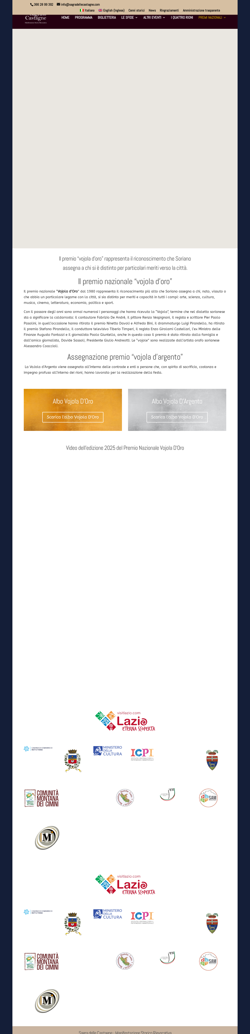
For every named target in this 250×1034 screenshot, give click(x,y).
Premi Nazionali (210, 18)
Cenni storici (136, 11)
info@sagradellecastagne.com (124, 987)
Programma (83, 18)
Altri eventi (152, 18)
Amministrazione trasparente (201, 11)
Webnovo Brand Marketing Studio (70, 1028)
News (152, 11)
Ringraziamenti (169, 11)
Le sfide (127, 18)
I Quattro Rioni (182, 18)
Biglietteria (107, 18)
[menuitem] (87, 12)
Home (65, 18)
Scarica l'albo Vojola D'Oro (73, 342)
